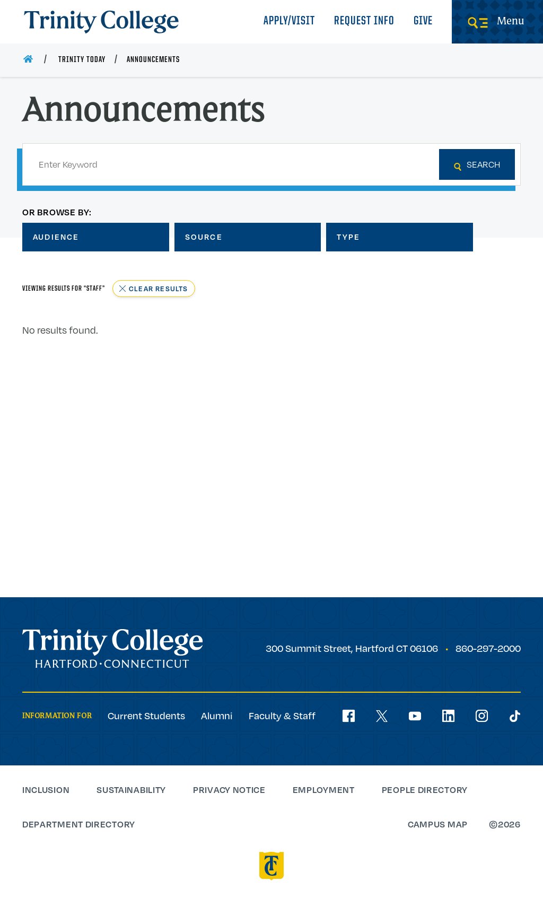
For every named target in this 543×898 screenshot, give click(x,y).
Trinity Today (82, 60)
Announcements (153, 60)
